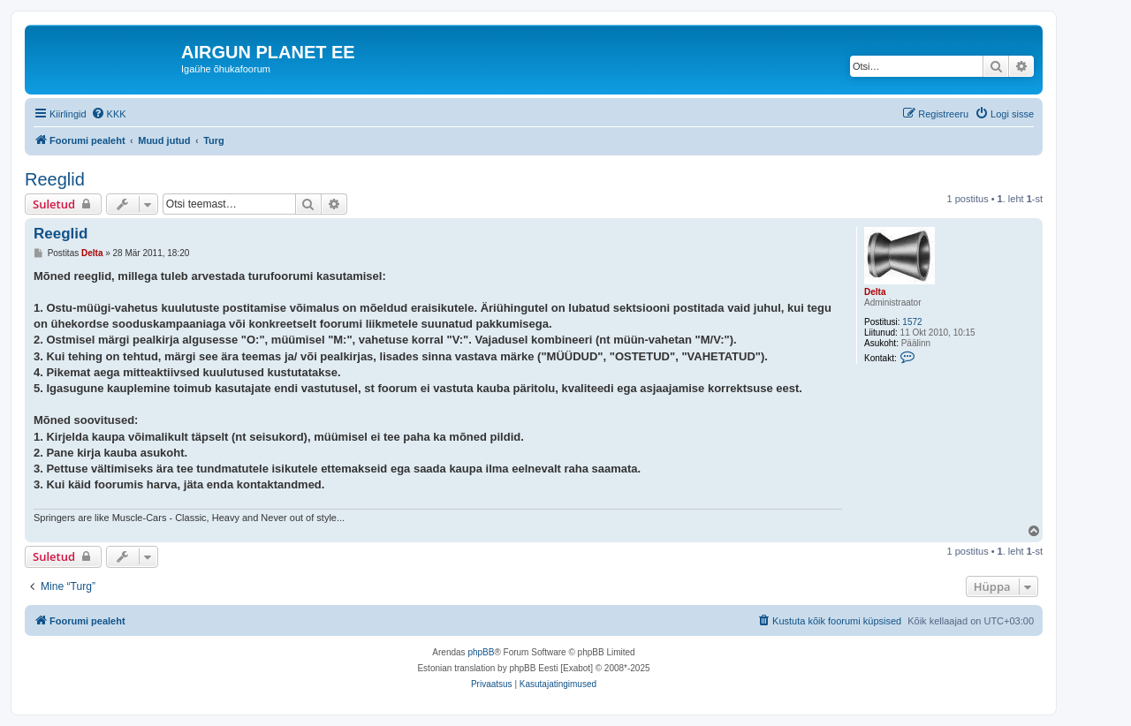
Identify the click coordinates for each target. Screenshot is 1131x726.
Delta (874, 292)
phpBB (480, 652)
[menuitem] (108, 114)
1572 (912, 322)
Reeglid (55, 179)
